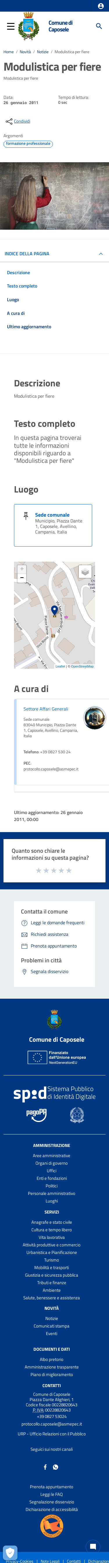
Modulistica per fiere (72, 52)
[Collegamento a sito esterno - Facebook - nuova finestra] (45, 1466)
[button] (101, 6)
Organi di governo (51, 1163)
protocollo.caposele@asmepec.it (52, 1424)
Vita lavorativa (52, 1237)
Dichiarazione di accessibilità (52, 1509)
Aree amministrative (51, 1155)
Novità (25, 52)
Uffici (51, 1170)
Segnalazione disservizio (51, 1501)
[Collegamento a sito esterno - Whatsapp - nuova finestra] (55, 1466)
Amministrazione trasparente (52, 1367)
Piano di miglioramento (52, 1374)
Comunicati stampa (51, 1326)
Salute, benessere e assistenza (51, 1297)
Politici (52, 1185)
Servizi (51, 1212)
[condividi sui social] (17, 121)
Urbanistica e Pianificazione (51, 1252)
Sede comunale (52, 515)
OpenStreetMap (82, 666)
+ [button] (22, 569)
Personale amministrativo (51, 1193)
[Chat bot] (93, 1547)
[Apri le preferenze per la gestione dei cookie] (10, 1553)
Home (8, 52)
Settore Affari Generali (46, 708)
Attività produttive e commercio (52, 1244)
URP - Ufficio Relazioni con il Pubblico (52, 1433)
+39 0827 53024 (52, 1416)
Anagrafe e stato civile (51, 1222)
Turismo (51, 1260)
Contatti (51, 1385)
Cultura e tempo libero (51, 1229)
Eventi (51, 1333)
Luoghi (52, 1201)
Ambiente (52, 1290)
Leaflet (60, 666)
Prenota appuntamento (51, 1486)
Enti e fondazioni (52, 1178)
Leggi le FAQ (51, 1494)
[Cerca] (99, 26)
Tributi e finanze (51, 1282)
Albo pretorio (51, 1359)
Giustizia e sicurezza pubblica (51, 1275)
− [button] (22, 578)
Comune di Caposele (60, 26)
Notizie (43, 52)
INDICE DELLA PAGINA (27, 253)
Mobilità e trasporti (51, 1267)
